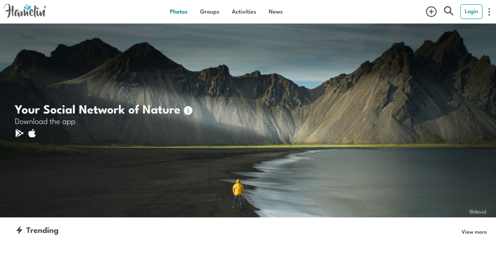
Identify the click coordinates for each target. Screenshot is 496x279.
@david (477, 211)
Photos (179, 11)
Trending (37, 230)
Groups (209, 11)
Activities (244, 11)
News (275, 11)
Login (471, 11)
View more (474, 231)
